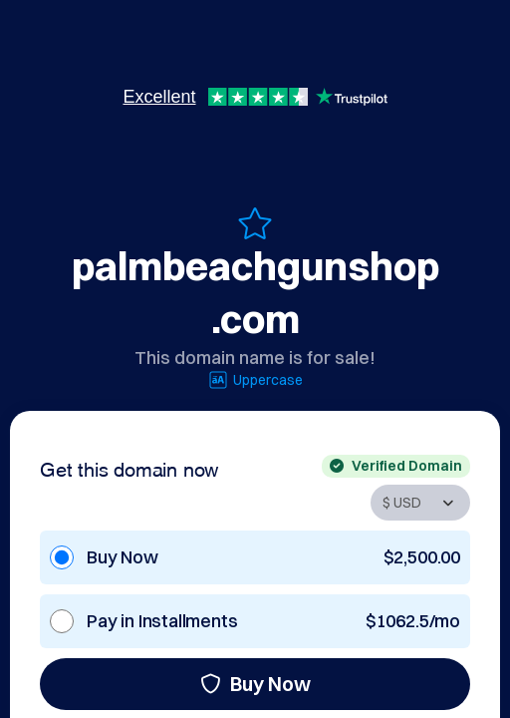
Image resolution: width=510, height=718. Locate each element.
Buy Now (255, 683)
